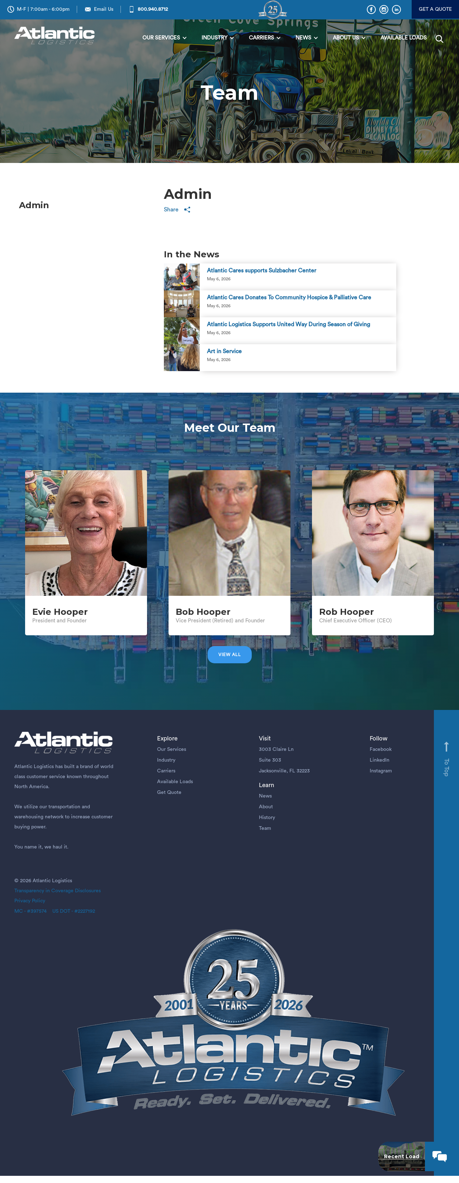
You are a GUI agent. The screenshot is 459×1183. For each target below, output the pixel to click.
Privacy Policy (29, 900)
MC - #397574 (30, 911)
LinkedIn (379, 760)
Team (265, 828)
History (267, 817)
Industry (166, 760)
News (265, 796)
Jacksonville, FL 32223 (284, 770)
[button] (164, 38)
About (266, 806)
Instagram (381, 770)
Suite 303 (270, 760)
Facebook (381, 749)
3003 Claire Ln (276, 749)
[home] (56, 36)
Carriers (166, 770)
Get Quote (169, 792)
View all (229, 655)
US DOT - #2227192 (71, 911)
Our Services (171, 749)
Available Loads (175, 781)
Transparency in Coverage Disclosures (57, 890)
